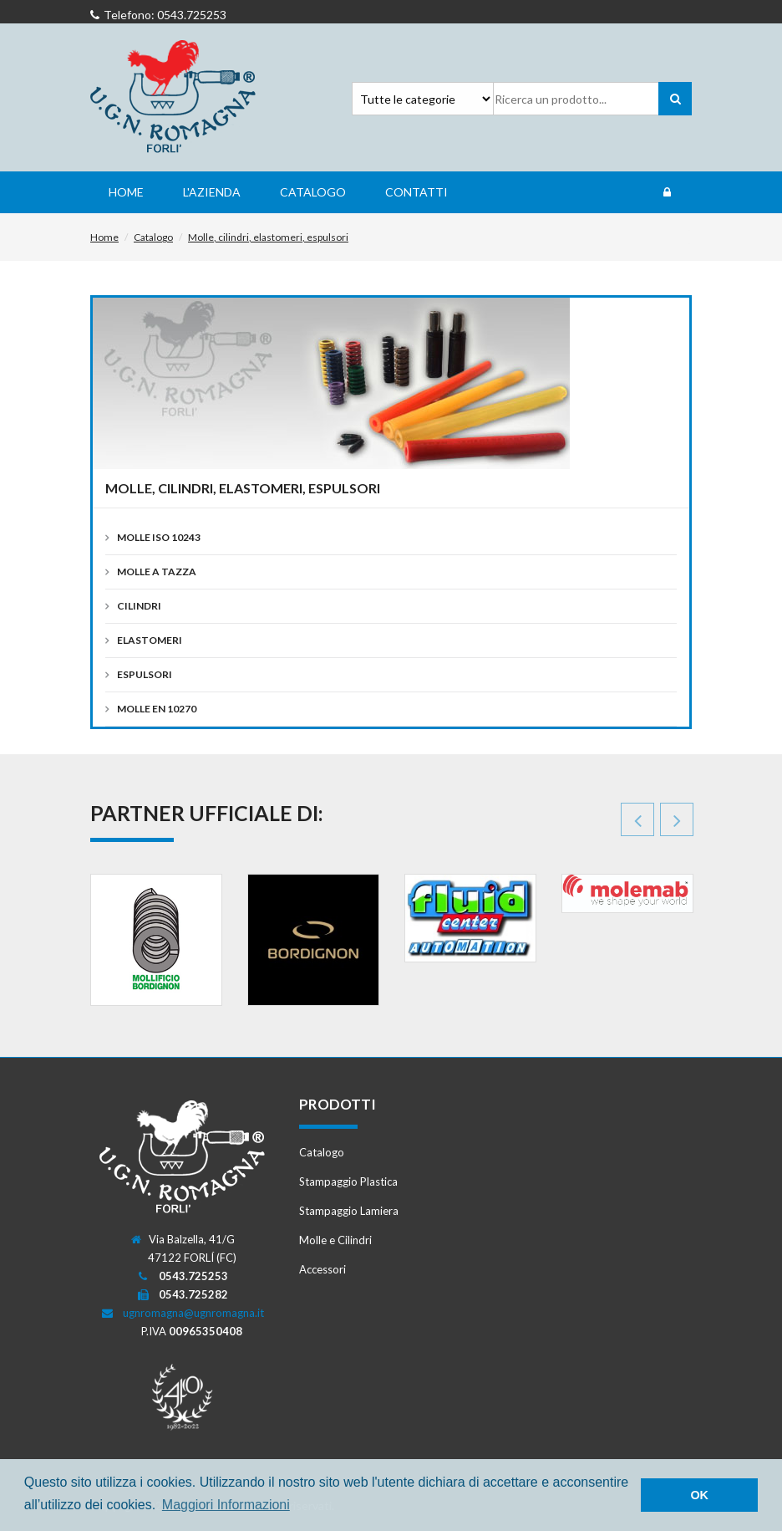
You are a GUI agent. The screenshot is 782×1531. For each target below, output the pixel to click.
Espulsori (144, 674)
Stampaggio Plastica (348, 1181)
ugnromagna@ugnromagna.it (193, 1312)
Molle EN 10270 (156, 708)
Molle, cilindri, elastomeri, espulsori (268, 237)
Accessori (322, 1269)
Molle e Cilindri (335, 1240)
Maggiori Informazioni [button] (226, 1505)
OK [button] (699, 1495)
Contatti (416, 192)
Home (126, 192)
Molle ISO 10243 (159, 537)
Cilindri (139, 606)
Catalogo (313, 192)
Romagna (173, 97)
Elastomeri (149, 640)
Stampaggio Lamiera (349, 1210)
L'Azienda (212, 192)
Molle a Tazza (156, 571)
